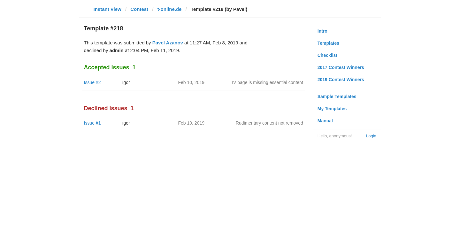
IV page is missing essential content (267, 82)
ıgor (126, 82)
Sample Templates (337, 96)
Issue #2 (92, 82)
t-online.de (169, 9)
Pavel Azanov (167, 42)
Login (371, 136)
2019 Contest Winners (341, 79)
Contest (139, 9)
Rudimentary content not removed (269, 123)
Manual (325, 120)
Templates (328, 43)
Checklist (327, 55)
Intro (322, 31)
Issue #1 (92, 123)
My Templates (332, 108)
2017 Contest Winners (341, 67)
